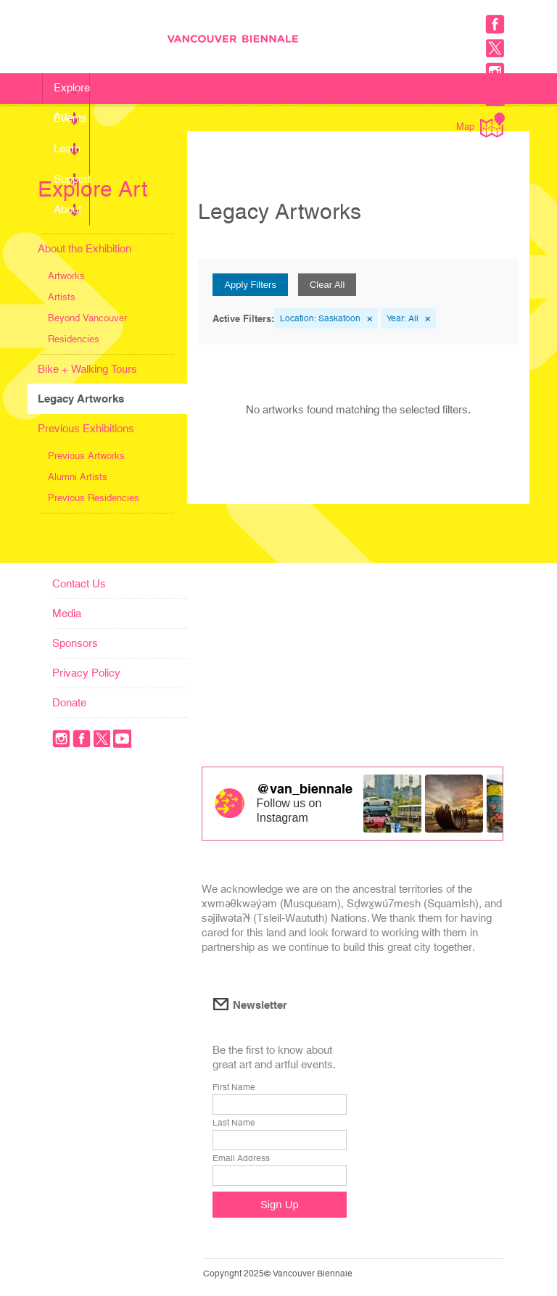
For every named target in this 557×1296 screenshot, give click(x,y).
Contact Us (79, 583)
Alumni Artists (77, 476)
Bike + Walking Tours (87, 369)
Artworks (66, 276)
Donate (69, 702)
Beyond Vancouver (87, 318)
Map (480, 125)
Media (66, 613)
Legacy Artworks (81, 398)
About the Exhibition (84, 248)
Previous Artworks (86, 455)
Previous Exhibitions (86, 428)
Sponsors (75, 643)
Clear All (327, 284)
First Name (234, 1087)
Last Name (234, 1123)
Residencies (73, 339)
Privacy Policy (86, 672)
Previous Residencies (93, 497)
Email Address (241, 1158)
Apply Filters (250, 284)
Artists (61, 297)
